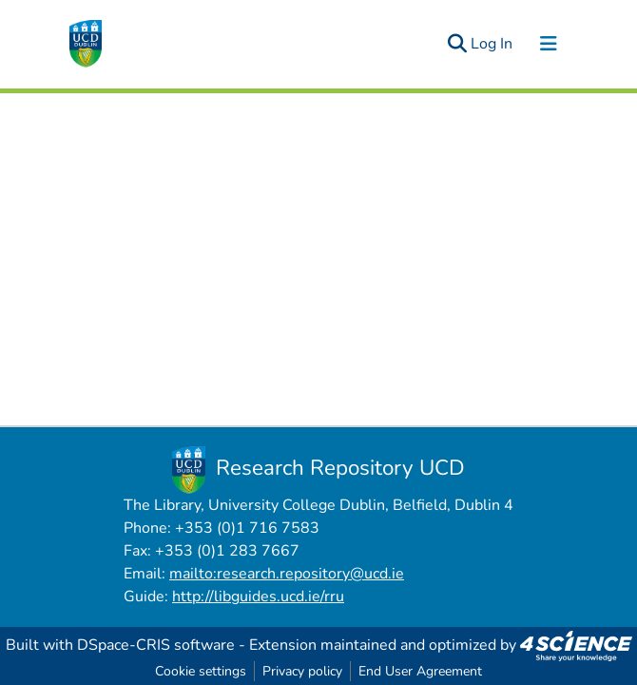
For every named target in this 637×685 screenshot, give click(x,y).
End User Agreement (420, 671)
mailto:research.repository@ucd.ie (286, 573)
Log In (492, 43)
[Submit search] (457, 43)
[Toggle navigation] (548, 44)
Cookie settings (200, 671)
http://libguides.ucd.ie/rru (258, 596)
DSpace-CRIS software (156, 645)
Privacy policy (302, 671)
